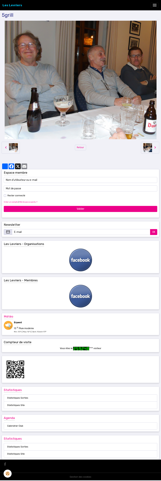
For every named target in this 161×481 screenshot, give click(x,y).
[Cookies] (8, 474)
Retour (80, 147)
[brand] (12, 5)
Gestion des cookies (80, 477)
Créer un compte (11, 202)
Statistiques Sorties (17, 398)
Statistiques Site (16, 405)
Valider (80, 208)
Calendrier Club (15, 426)
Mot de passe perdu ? (28, 202)
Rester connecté (16, 195)
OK (153, 232)
